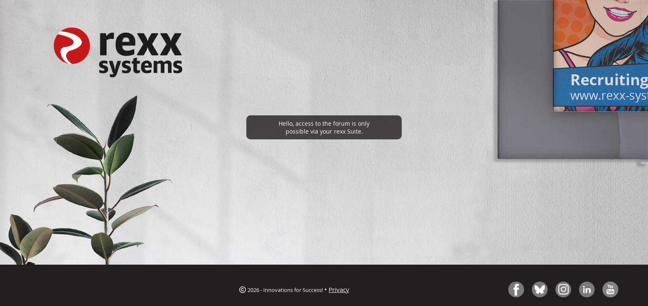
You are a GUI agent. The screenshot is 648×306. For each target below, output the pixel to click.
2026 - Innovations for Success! (281, 290)
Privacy (339, 289)
